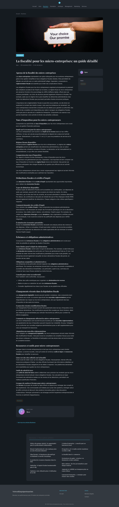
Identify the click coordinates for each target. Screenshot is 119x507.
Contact (87, 496)
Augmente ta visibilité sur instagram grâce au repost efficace (75, 470)
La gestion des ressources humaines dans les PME (43, 461)
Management (68, 6)
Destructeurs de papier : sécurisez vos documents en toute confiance (73, 459)
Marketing (77, 6)
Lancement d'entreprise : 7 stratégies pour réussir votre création (74, 475)
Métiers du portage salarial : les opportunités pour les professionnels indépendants (43, 444)
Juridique (60, 6)
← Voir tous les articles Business (25, 422)
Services (84, 6)
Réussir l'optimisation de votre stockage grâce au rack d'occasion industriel (43, 450)
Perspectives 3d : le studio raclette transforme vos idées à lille (75, 450)
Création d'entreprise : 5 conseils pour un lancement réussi (74, 444)
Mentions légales (89, 493)
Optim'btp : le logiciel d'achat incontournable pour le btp (43, 466)
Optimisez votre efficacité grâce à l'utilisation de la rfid (43, 472)
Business (45, 6)
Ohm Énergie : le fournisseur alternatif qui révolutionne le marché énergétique (42, 455)
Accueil (34, 6)
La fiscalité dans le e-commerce (71, 454)
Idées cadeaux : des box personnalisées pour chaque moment (74, 464)
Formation (53, 6)
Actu (40, 6)
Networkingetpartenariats (23, 491)
